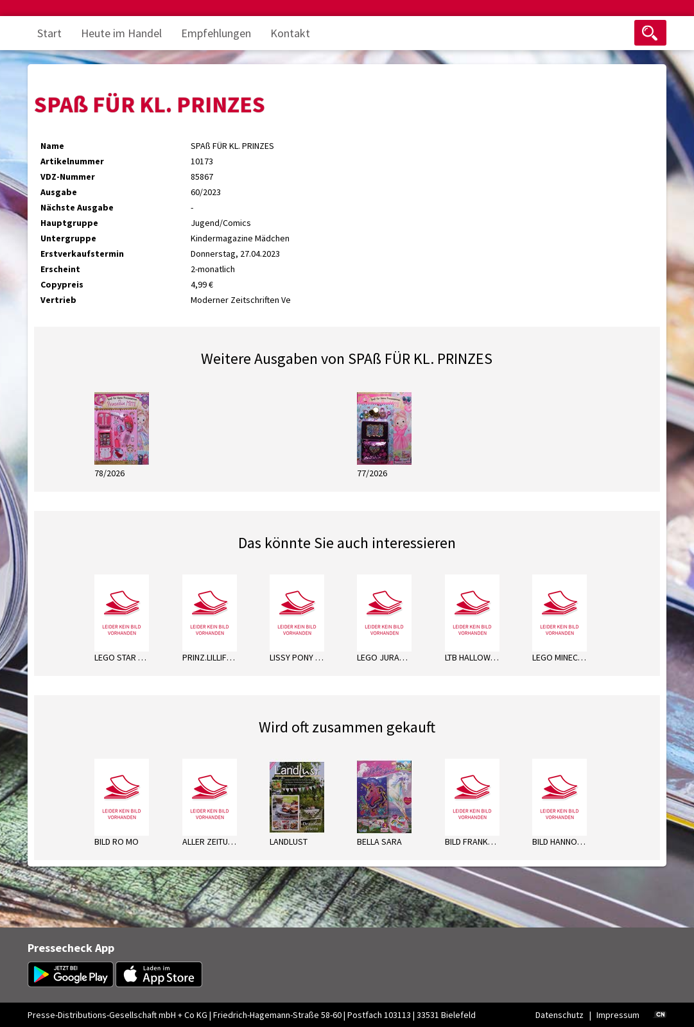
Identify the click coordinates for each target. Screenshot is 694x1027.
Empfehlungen (216, 33)
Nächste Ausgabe (77, 207)
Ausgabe (58, 192)
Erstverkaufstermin (82, 253)
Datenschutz (559, 1015)
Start (49, 33)
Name (52, 145)
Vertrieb (58, 300)
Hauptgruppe (69, 223)
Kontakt (290, 33)
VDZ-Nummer (67, 176)
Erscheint (60, 269)
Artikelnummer (72, 161)
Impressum (617, 1015)
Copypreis (61, 284)
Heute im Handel (121, 33)
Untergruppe (68, 238)
